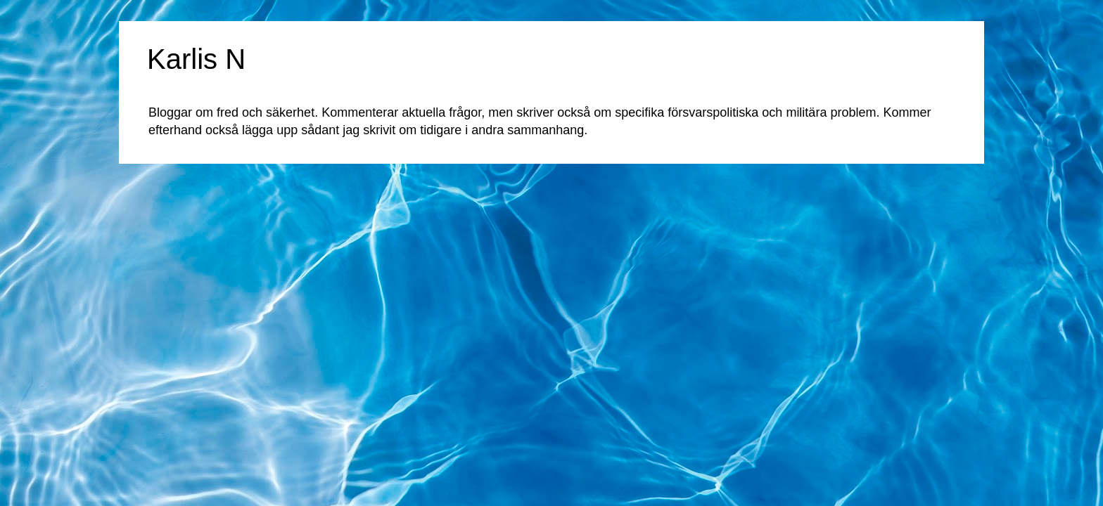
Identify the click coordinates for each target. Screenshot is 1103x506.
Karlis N (196, 59)
